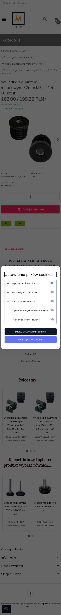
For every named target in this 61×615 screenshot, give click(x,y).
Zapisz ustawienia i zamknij (30, 331)
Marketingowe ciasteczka (25, 292)
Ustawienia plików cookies (28, 274)
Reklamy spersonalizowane (26, 319)
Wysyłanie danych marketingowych (30, 310)
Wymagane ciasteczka (23, 283)
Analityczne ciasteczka (23, 301)
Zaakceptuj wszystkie (30, 339)
